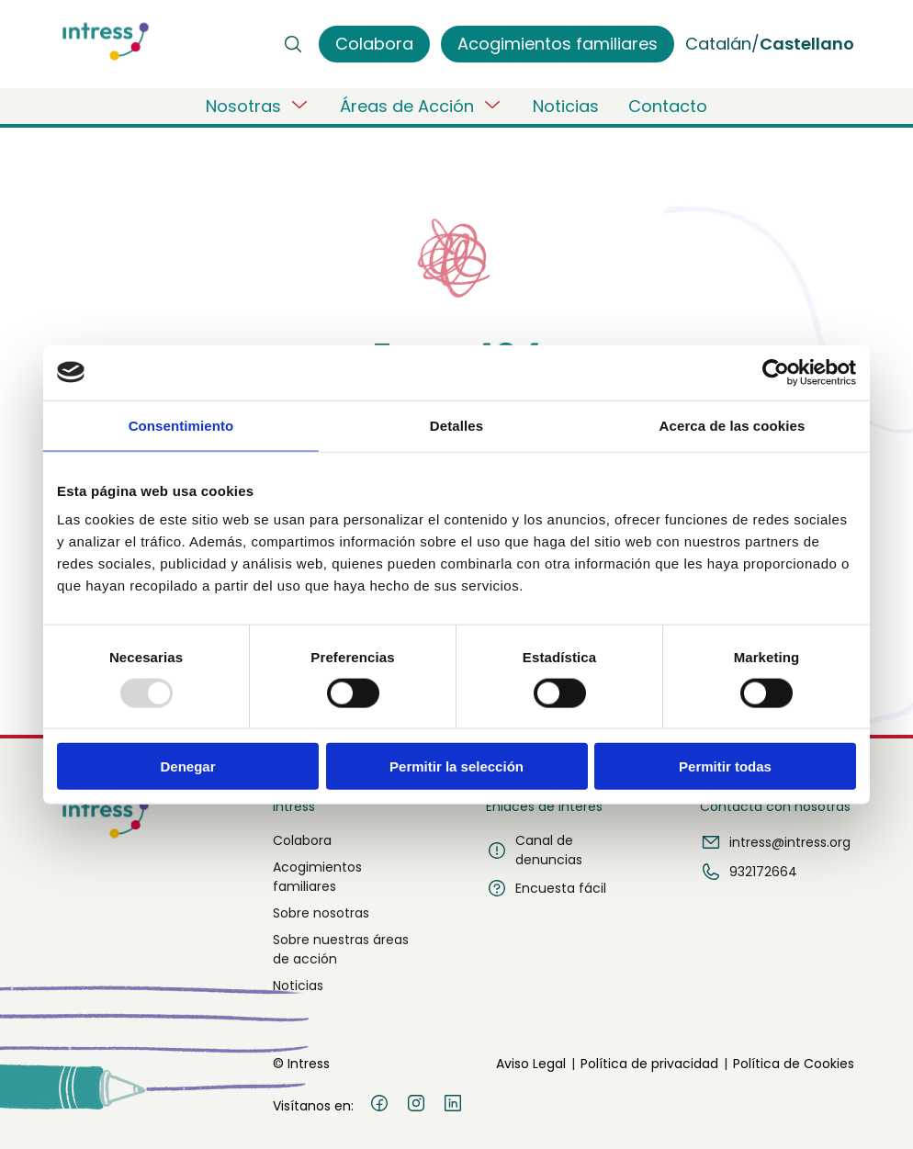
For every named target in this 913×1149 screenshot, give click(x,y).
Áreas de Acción (421, 106)
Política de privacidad (649, 1063)
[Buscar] (293, 44)
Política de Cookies (793, 1063)
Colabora (302, 840)
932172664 (748, 872)
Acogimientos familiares (317, 877)
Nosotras (258, 106)
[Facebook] (379, 1106)
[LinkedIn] (453, 1106)
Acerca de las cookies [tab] (732, 425)
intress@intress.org (775, 842)
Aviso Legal (531, 1063)
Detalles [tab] (456, 425)
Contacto (667, 106)
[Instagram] (416, 1106)
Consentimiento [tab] (181, 425)
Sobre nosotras (321, 913)
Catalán (718, 43)
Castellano (807, 43)
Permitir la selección (456, 766)
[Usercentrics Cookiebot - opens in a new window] (775, 372)
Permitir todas (725, 766)
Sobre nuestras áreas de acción (341, 949)
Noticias (566, 106)
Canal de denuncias (534, 850)
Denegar (187, 766)
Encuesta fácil (546, 888)
